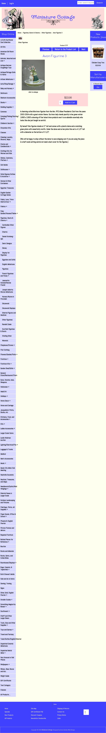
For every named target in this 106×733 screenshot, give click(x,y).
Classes (3, 132)
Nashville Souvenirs (7, 475)
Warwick (4, 340)
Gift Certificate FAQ (37, 712)
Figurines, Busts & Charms (31, 33)
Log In (11, 3)
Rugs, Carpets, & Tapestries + (6, 568)
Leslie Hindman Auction (6, 439)
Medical (3, 454)
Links (59, 718)
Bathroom (4, 93)
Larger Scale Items (7, 433)
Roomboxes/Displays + (8, 563)
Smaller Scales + (6, 600)
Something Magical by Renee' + (8, 605)
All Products (8, 718)
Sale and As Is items (7, 579)
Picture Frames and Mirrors (7, 529)
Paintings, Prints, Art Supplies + (8, 508)
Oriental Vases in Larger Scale (6, 494)
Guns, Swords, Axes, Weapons (7, 381)
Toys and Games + (7, 630)
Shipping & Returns (63, 708)
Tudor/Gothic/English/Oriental (8, 639)
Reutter (3, 546)
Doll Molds (4, 165)
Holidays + (4, 396)
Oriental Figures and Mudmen (8, 314)
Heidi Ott (4, 391)
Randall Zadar (6, 324)
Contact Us (60, 712)
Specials (7, 712)
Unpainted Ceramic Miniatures (7, 645)
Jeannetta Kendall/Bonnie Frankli (6, 282)
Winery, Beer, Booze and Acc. (7, 670)
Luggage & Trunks (7, 449)
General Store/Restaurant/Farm (8, 374)
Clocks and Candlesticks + (6, 145)
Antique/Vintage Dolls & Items (8, 73)
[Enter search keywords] (85, 2)
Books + (3, 102)
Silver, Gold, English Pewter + (7, 594)
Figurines (4, 269)
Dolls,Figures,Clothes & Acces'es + (8, 175)
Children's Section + (7, 123)
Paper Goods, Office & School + (8, 515)
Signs (2, 588)
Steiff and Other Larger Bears (6, 617)
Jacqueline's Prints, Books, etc (7, 411)
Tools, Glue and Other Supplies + (8, 624)
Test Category (5, 685)
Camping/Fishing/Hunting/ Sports (8, 117)
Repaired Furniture (7, 535)
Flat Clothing (5, 350)
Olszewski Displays (8, 308)
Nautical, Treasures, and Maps (7, 480)
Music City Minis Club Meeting (8, 469)
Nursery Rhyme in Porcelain (7, 298)
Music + (3, 463)
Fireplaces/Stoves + (8, 345)
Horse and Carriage (7, 405)
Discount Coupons (36, 715)
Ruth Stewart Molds (7, 574)
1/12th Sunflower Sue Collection (7, 41)
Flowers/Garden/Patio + (8, 354)
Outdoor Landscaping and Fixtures (8, 501)
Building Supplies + (7, 107)
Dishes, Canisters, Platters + (7, 159)
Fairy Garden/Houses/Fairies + (8, 212)
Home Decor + (5, 401)
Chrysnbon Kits (6, 128)
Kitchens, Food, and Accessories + (7, 418)
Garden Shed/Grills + (8, 368)
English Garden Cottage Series (6, 194)
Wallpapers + (5, 664)
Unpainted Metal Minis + (6, 651)
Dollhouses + (5, 169)
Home (4, 3)
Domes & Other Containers (6, 182)
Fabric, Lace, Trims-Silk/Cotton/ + (7, 200)
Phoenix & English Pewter (7, 522)
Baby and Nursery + (7, 88)
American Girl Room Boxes (7, 52)
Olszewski (5, 303)
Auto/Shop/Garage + (8, 84)
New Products (9, 715)
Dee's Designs (6, 243)
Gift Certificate (6, 680)
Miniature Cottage (47, 730)
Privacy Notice (61, 715)
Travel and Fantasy (7, 634)
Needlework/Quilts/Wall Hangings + (8, 487)
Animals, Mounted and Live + (8, 59)
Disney (4, 248)
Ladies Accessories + (8, 428)
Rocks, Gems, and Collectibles (7, 557)
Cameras (4, 112)
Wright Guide (5, 676)
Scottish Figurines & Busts (8, 330)
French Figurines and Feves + (7, 274)
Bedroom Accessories (8, 98)
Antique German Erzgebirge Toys (6, 66)
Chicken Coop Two (98, 54)
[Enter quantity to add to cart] (61, 103)
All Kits (3, 47)
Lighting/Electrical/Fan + (8, 445)
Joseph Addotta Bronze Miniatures (7, 291)
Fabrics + (4, 206)
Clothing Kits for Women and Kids (6, 152)
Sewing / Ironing (6, 583)
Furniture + (4, 359)
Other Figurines (46, 33)
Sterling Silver (6, 336)
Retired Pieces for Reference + (7, 540)
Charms (4, 232)
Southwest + (5, 611)
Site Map (33, 708)
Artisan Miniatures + (7, 79)
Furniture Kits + (6, 364)
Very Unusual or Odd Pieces (7, 658)
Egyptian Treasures (7, 188)
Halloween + (5, 387)
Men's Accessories (7, 459)
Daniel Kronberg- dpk (7, 237)
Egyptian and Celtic (8, 260)
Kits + (3, 424)
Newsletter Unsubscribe (38, 718)
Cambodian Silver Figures (7, 226)
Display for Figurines (5, 254)
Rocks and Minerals (7, 551)
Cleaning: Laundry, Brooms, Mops (7, 138)
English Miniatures (8, 264)
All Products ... (5, 694)
